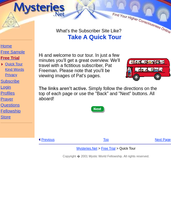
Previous (48, 140)
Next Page (163, 140)
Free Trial (108, 149)
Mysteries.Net (86, 149)
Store (6, 116)
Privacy (11, 75)
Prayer (7, 99)
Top (106, 140)
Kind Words (14, 69)
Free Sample (13, 51)
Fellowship (11, 110)
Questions (10, 105)
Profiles (8, 93)
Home (6, 45)
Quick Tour (14, 64)
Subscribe (10, 81)
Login (6, 87)
